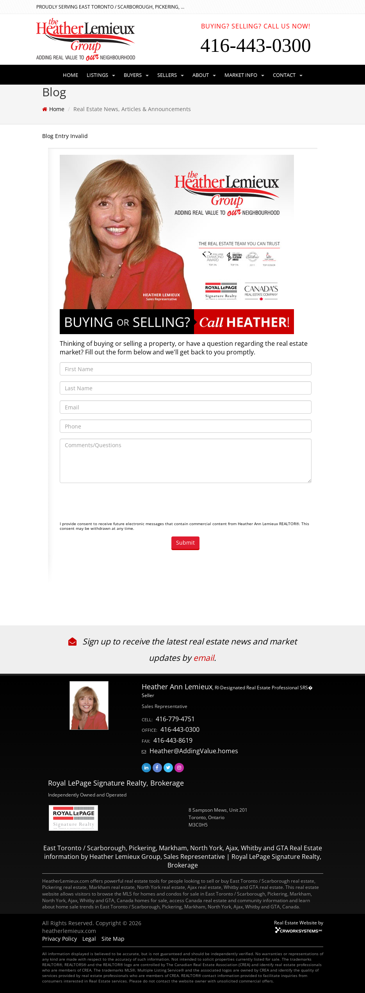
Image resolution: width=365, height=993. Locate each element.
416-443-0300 (179, 729)
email (203, 657)
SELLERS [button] (170, 74)
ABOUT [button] (204, 74)
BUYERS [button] (136, 74)
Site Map (113, 938)
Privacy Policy (59, 938)
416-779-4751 (175, 719)
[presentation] (119, 504)
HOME (70, 74)
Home (56, 109)
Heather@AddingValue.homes (194, 751)
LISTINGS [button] (101, 74)
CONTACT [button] (288, 74)
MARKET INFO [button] (244, 74)
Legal (89, 938)
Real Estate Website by (298, 922)
